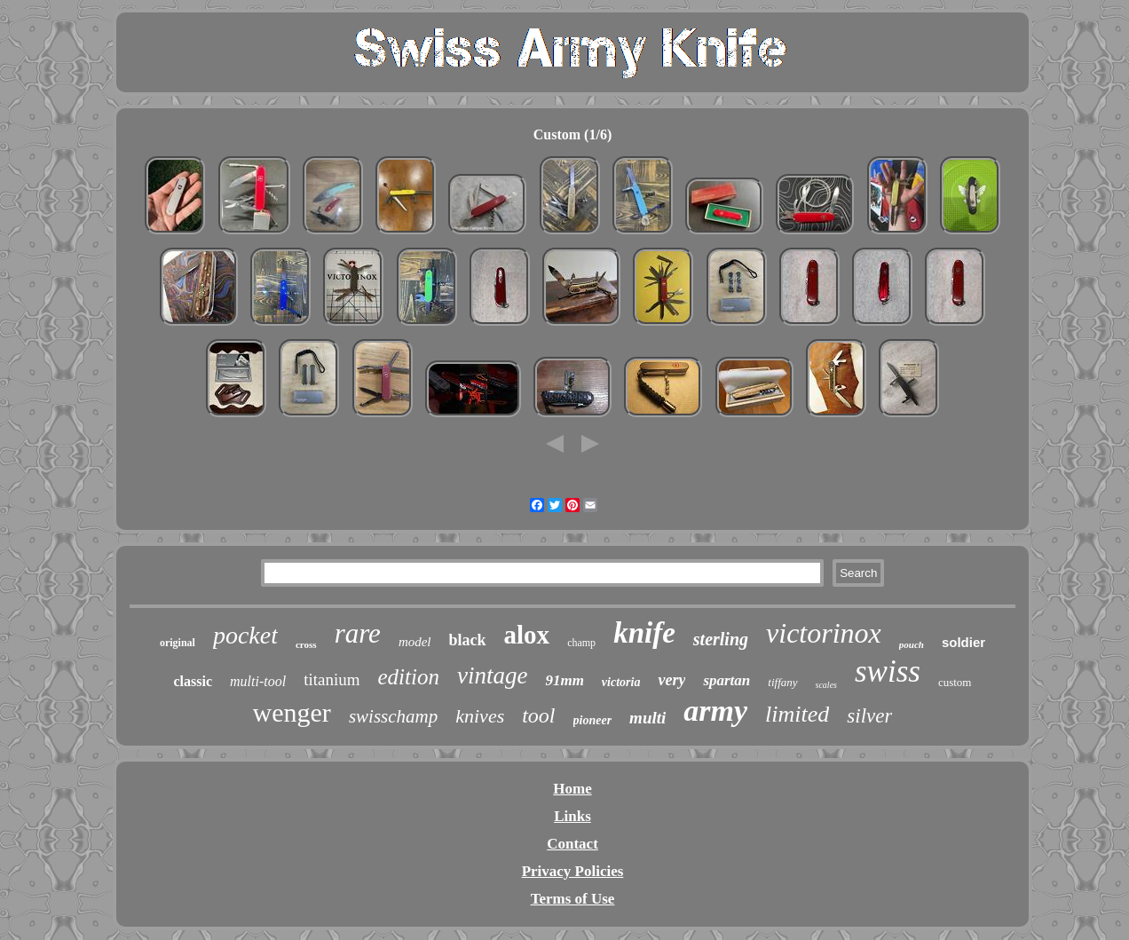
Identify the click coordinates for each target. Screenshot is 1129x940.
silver (869, 716)
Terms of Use (573, 898)
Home (572, 788)
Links (572, 816)
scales (826, 685)
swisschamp (393, 716)
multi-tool (258, 681)
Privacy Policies (573, 871)
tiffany (782, 682)
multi (647, 717)
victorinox (823, 633)
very (671, 680)
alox (527, 634)
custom (955, 682)
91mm (564, 680)
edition (407, 677)
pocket (245, 635)
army (715, 710)
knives (479, 716)
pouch (911, 644)
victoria (621, 682)
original (177, 642)
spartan (726, 680)
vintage (492, 675)
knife (644, 633)
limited (797, 714)
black (467, 640)
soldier (963, 642)
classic (193, 681)
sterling (720, 639)
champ (581, 642)
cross (306, 644)
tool (538, 715)
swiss (887, 671)
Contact (572, 843)
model (415, 642)
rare (358, 633)
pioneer (592, 720)
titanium (331, 679)
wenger (292, 712)
